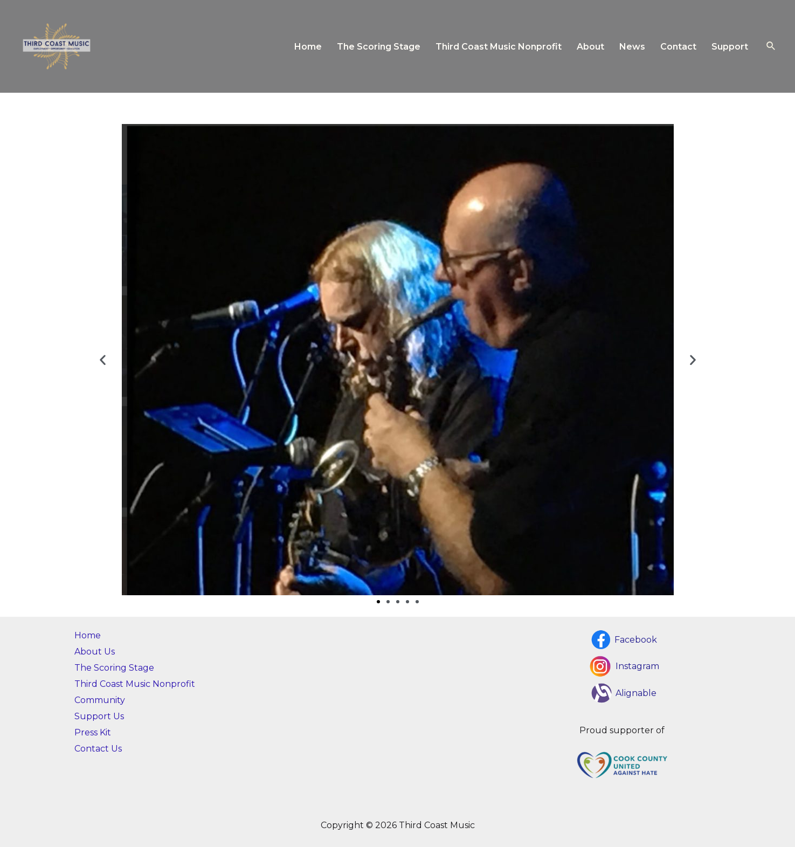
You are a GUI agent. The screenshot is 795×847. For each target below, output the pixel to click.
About (590, 47)
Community (99, 700)
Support (729, 47)
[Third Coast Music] (56, 45)
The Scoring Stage (378, 47)
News (632, 47)
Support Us (99, 716)
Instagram (637, 666)
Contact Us (98, 748)
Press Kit (92, 732)
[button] (102, 360)
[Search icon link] (771, 46)
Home (308, 47)
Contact (678, 47)
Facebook (635, 640)
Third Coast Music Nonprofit (498, 47)
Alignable (636, 693)
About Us (94, 651)
